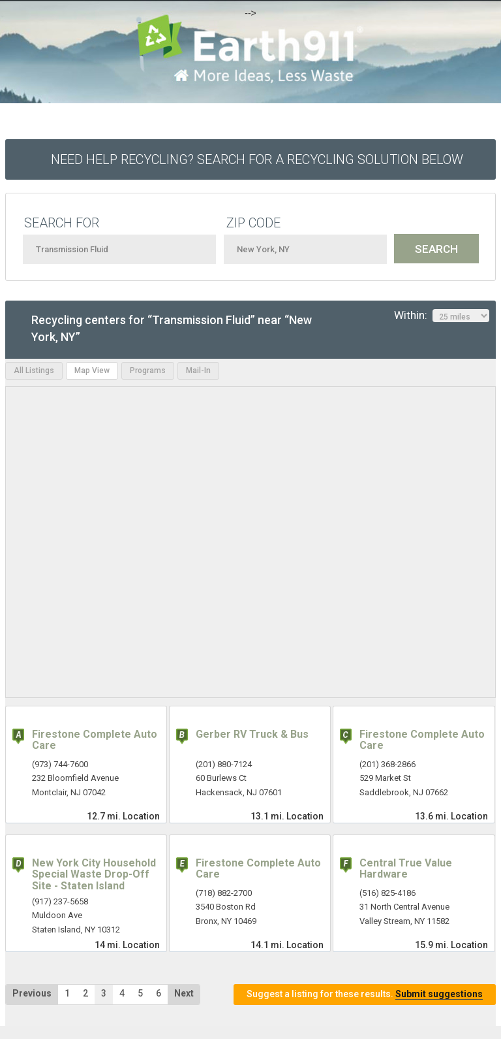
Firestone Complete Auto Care (94, 740)
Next (184, 993)
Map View (92, 370)
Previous (32, 993)
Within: (441, 315)
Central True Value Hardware (405, 869)
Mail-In (198, 370)
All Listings (34, 370)
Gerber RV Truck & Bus (252, 734)
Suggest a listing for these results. (365, 994)
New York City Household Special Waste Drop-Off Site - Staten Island (94, 874)
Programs (148, 370)
